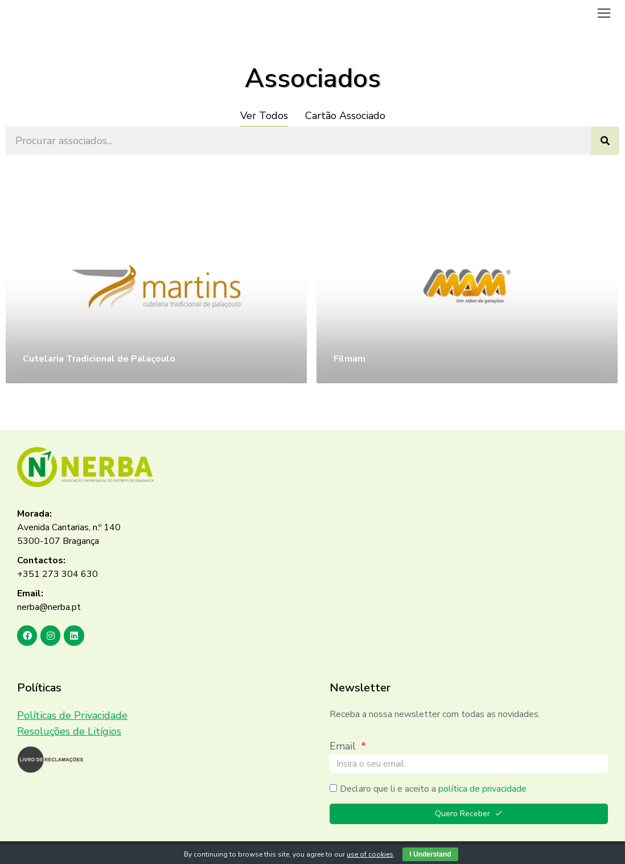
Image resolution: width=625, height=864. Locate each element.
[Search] (605, 140)
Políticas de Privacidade (72, 715)
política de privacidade (482, 789)
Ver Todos (264, 115)
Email (344, 746)
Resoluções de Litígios (69, 731)
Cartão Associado (345, 115)
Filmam (349, 359)
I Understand (430, 854)
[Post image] (156, 286)
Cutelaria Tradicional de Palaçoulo (99, 359)
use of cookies (370, 854)
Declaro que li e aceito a (433, 789)
